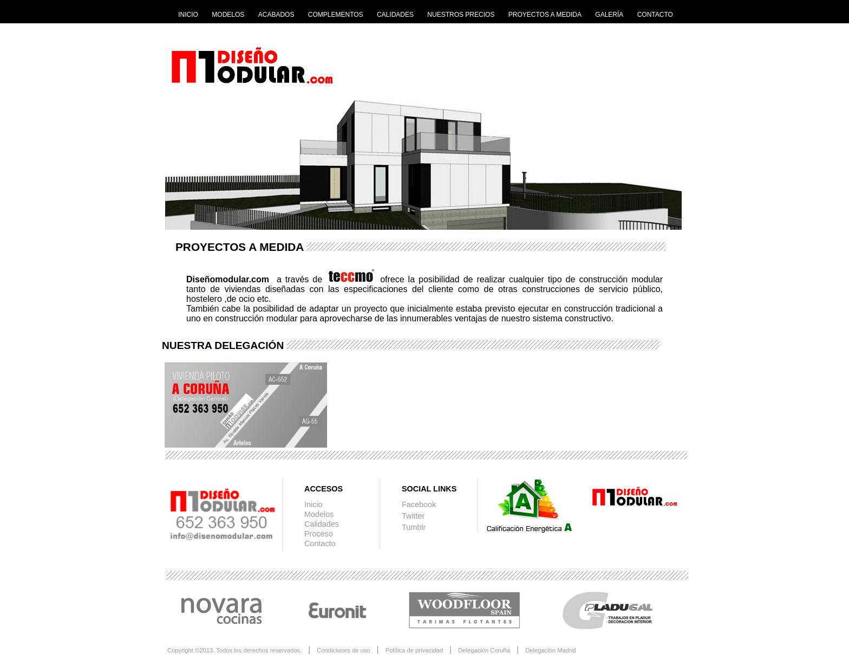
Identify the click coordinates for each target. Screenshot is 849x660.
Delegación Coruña (484, 650)
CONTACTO (655, 14)
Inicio (313, 504)
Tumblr (414, 527)
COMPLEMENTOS (335, 14)
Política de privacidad (414, 650)
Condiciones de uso (343, 650)
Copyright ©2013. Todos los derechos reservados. (234, 650)
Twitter (413, 516)
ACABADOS (276, 14)
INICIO (188, 14)
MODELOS (228, 14)
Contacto (320, 543)
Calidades (321, 524)
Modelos (319, 514)
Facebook (419, 504)
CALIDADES (395, 14)
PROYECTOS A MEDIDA (545, 14)
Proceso (318, 533)
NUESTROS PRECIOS (460, 14)
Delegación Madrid (550, 650)
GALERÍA (609, 14)
